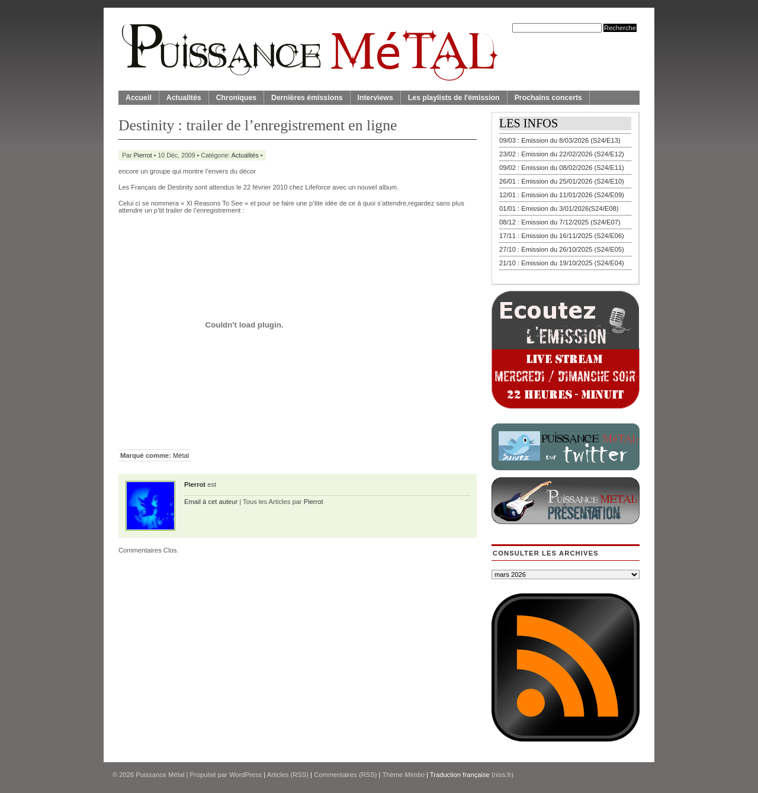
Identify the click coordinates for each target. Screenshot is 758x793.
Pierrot (143, 155)
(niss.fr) (502, 774)
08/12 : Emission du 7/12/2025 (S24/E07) (560, 222)
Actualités (183, 98)
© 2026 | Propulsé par (171, 774)
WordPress (245, 774)
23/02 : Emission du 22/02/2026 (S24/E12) (561, 154)
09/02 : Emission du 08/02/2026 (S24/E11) (561, 167)
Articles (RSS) (288, 774)
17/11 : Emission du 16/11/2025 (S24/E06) (561, 235)
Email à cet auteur (210, 501)
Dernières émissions (306, 98)
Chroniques (236, 98)
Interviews (375, 98)
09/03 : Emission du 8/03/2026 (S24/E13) (560, 140)
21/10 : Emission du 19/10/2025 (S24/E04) (561, 263)
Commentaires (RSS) (345, 774)
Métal (181, 455)
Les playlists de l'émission (454, 98)
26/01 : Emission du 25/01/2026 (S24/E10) (561, 181)
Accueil (139, 98)
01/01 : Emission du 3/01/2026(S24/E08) (559, 208)
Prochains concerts (548, 98)
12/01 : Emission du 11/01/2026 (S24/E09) (561, 194)
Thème (403, 774)
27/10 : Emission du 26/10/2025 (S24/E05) (561, 249)
